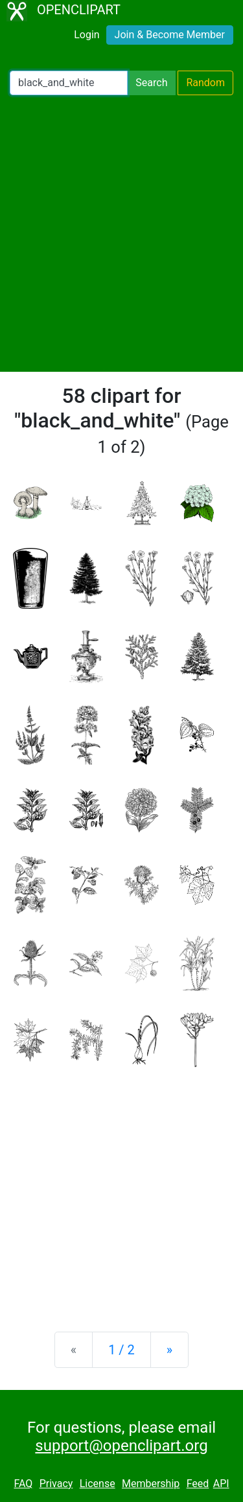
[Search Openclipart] (69, 83)
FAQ (23, 1483)
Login (86, 34)
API (221, 1483)
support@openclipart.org (121, 1446)
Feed (198, 1483)
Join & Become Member (170, 34)
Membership (150, 1483)
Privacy (56, 1483)
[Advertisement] (121, 233)
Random (205, 82)
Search (151, 82)
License (97, 1483)
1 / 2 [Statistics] (121, 1350)
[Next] (169, 1350)
